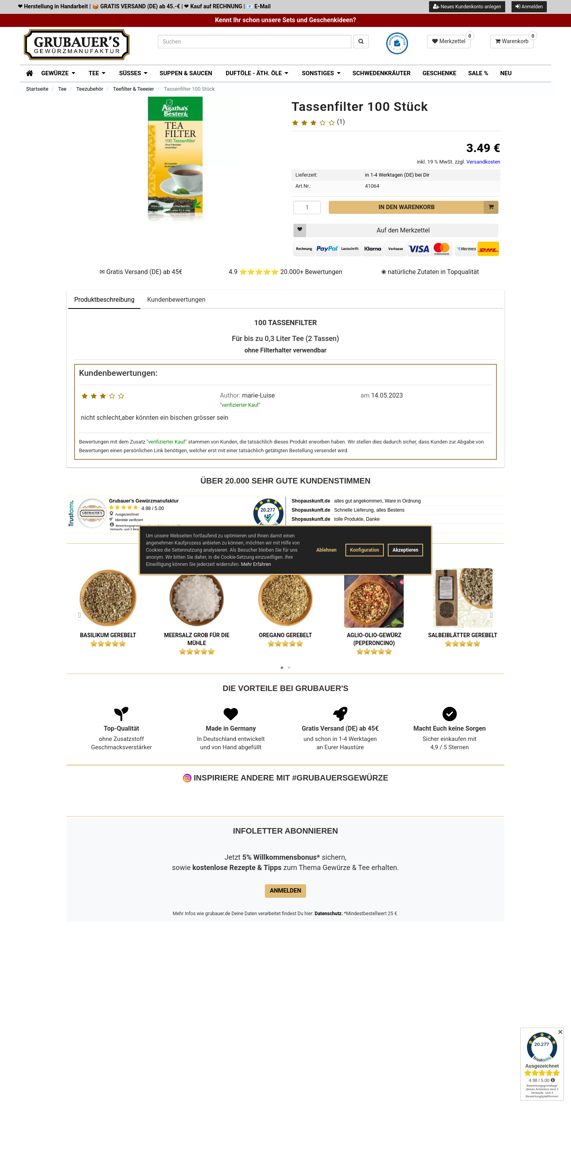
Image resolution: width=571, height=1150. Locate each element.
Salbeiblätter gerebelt (463, 635)
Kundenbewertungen (176, 300)
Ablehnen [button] (326, 550)
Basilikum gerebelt (108, 635)
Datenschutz (328, 988)
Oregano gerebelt (285, 635)
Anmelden (529, 7)
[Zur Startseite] (27, 72)
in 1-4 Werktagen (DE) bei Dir (397, 175)
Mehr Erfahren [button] (256, 564)
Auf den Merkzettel (361, 231)
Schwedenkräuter (381, 73)
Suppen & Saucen (185, 73)
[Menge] (307, 207)
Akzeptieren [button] (405, 550)
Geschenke (439, 73)
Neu (506, 73)
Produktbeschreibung (104, 300)
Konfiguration (364, 550)
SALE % (478, 73)
